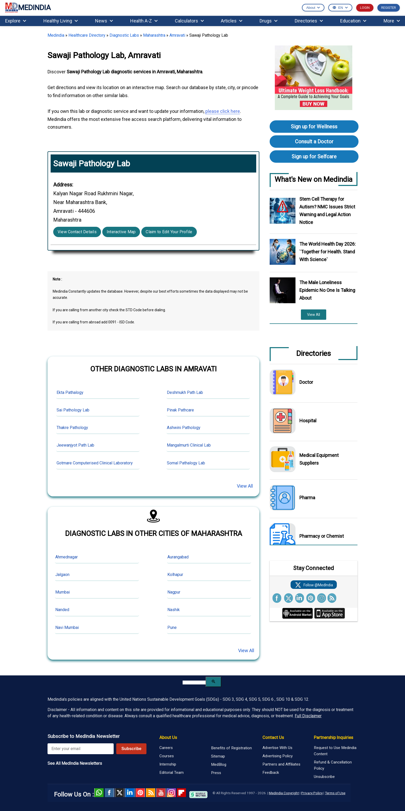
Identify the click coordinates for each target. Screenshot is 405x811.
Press (216, 772)
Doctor (306, 382)
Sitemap (218, 756)
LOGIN (365, 8)
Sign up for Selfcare (314, 156)
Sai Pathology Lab (73, 410)
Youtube (161, 792)
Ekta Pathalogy (70, 392)
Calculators (189, 21)
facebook (109, 792)
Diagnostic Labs (124, 35)
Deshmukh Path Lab (185, 392)
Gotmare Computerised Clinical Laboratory (95, 463)
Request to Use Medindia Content (335, 750)
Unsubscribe (324, 776)
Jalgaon (62, 574)
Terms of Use (335, 793)
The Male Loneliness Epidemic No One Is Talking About (327, 290)
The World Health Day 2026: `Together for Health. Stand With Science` (327, 251)
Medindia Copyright (284, 793)
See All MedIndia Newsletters (75, 763)
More (392, 21)
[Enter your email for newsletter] (81, 748)
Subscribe (131, 748)
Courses (166, 756)
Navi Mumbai (67, 627)
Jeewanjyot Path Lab (75, 445)
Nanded (62, 609)
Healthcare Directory (86, 35)
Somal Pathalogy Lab (186, 463)
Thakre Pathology (72, 427)
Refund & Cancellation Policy (333, 765)
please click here (222, 111)
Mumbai (62, 592)
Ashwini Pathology (183, 427)
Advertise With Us (277, 747)
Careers (166, 747)
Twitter (119, 792)
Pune (172, 627)
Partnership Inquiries (333, 737)
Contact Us (273, 737)
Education (353, 21)
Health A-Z (144, 21)
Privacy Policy (312, 793)
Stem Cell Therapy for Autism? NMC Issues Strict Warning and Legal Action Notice (327, 210)
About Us (168, 737)
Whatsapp (99, 792)
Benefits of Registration (231, 748)
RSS (150, 792)
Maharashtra (154, 35)
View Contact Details (77, 231)
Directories (309, 21)
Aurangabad (178, 557)
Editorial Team (171, 772)
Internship (167, 764)
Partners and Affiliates (281, 764)
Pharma (307, 497)
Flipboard (181, 792)
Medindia (56, 35)
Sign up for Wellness (314, 126)
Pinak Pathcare (180, 410)
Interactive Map (121, 231)
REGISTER (388, 8)
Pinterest (140, 792)
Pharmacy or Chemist (321, 536)
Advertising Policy (277, 756)
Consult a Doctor (314, 141)
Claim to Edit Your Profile (169, 231)
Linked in (130, 792)
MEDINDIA (28, 8)
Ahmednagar (66, 557)
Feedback (270, 772)
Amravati (177, 35)
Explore (15, 21)
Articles (231, 21)
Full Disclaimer (308, 715)
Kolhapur (175, 574)
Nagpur (173, 592)
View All (245, 486)
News (104, 21)
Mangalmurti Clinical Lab (189, 445)
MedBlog (218, 764)
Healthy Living (60, 21)
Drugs (268, 21)
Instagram (171, 792)
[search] (194, 682)
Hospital (307, 420)
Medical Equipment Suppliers (319, 459)
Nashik (173, 609)
